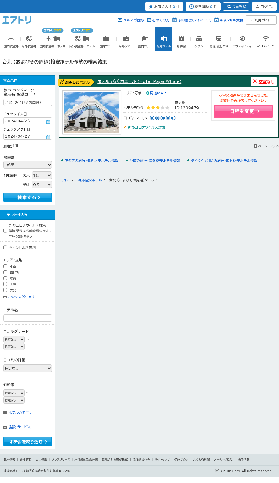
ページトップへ (268, 146)
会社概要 (25, 459)
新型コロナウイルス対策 (30, 231)
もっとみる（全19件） (21, 296)
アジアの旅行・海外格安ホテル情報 (91, 160)
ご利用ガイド (261, 20)
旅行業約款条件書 (86, 459)
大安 (13, 290)
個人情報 (9, 459)
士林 (13, 284)
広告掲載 (41, 459)
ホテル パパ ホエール (139, 81)
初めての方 (160, 20)
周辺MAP (158, 93)
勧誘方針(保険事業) (115, 459)
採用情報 (244, 459)
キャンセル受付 (231, 20)
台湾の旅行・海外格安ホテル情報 (155, 160)
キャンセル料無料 (22, 247)
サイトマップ (162, 459)
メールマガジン (223, 459)
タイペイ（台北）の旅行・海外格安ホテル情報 (224, 160)
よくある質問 (201, 459)
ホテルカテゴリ (20, 412)
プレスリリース (60, 459)
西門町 (14, 272)
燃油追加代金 (141, 459)
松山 (13, 278)
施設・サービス (20, 427)
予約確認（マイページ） (194, 20)
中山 (13, 266)
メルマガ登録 (133, 20)
